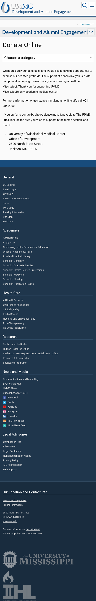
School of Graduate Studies (18, 265)
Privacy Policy (10, 460)
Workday (8, 221)
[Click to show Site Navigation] (92, 5)
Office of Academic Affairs (17, 252)
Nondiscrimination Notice (17, 456)
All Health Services (13, 300)
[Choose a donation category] (48, 58)
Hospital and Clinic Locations (19, 318)
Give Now (8, 194)
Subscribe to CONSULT (15, 393)
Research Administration (16, 358)
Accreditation (10, 238)
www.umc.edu (10, 521)
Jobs (6, 203)
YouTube (10, 407)
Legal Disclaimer (12, 451)
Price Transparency (13, 323)
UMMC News (10, 388)
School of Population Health (18, 284)
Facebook (10, 397)
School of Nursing (13, 279)
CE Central (9, 185)
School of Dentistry (13, 261)
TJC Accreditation (12, 465)
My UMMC (8, 207)
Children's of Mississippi (16, 305)
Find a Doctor (10, 314)
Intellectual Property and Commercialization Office (30, 353)
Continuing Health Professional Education (26, 247)
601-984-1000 (33, 529)
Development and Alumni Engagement (43, 11)
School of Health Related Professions (23, 270)
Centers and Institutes (15, 344)
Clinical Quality (11, 309)
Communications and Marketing (20, 379)
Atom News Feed (14, 425)
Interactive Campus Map (16, 198)
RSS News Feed (14, 421)
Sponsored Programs (15, 362)
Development (87, 24)
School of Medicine (13, 274)
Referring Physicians (14, 328)
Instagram (11, 411)
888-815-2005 (35, 533)
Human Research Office (16, 349)
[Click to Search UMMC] (84, 5)
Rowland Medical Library (16, 256)
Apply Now (9, 242)
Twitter (9, 402)
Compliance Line (12, 442)
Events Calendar (12, 383)
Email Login (9, 189)
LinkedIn (10, 416)
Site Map (8, 217)
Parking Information (14, 212)
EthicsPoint (9, 446)
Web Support (10, 469)
